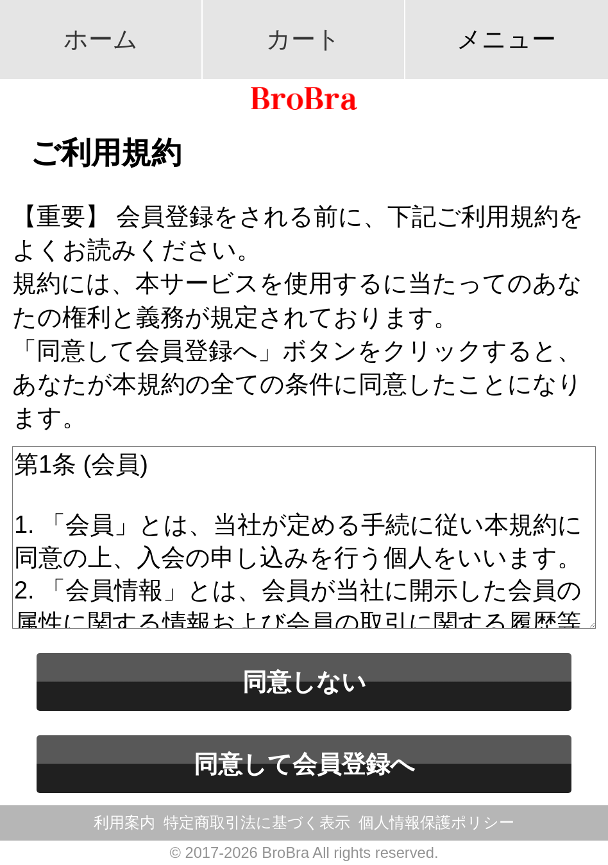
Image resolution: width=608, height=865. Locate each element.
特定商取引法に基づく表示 (257, 822)
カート (303, 39)
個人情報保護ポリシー (436, 822)
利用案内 (124, 822)
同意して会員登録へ (304, 764)
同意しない (304, 681)
